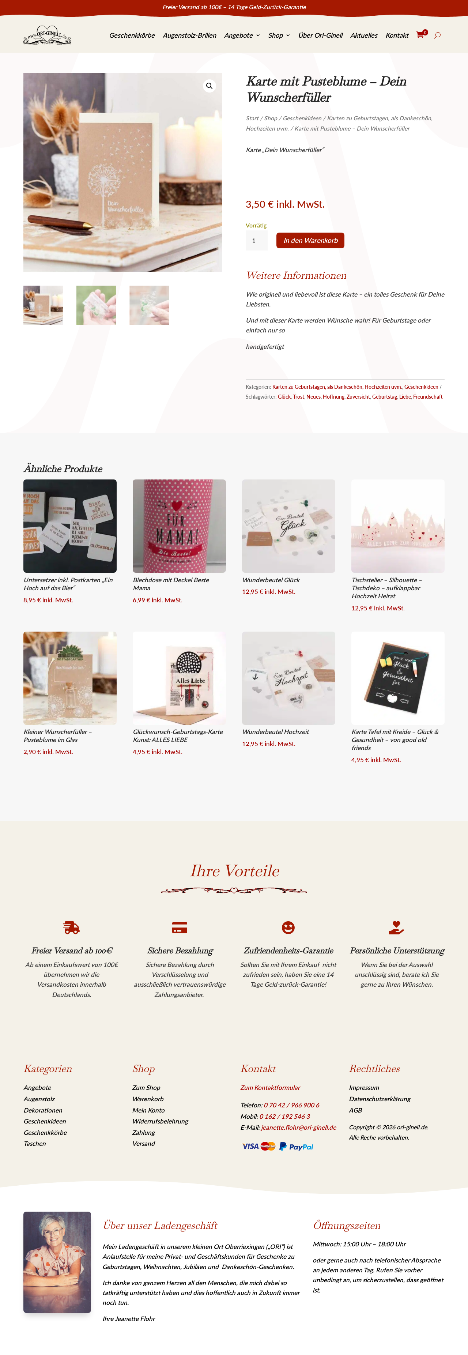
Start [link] (252, 118)
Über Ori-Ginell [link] (320, 35)
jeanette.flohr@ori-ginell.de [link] (298, 1127)
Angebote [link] (238, 35)
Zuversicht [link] (358, 397)
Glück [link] (284, 397)
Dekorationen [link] (42, 1110)
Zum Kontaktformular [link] (270, 1087)
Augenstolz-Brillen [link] (189, 35)
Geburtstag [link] (384, 397)
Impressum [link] (364, 1087)
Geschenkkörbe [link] (132, 35)
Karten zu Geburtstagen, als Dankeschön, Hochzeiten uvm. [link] (337, 387)
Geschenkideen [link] (302, 118)
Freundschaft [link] (428, 397)
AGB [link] (355, 1110)
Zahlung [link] (143, 1132)
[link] (47, 35)
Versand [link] (143, 1143)
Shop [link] (275, 35)
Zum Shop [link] (146, 1087)
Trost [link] (298, 397)
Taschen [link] (34, 1143)
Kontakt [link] (396, 35)
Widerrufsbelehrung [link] (160, 1121)
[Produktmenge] (257, 240)
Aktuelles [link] (363, 35)
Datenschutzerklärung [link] (379, 1099)
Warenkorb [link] (147, 1099)
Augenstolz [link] (38, 1099)
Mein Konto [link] (148, 1110)
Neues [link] (313, 397)
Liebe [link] (405, 397)
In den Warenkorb (310, 240)
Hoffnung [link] (333, 397)
